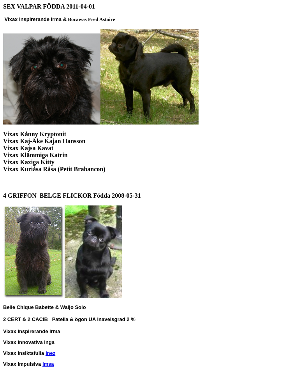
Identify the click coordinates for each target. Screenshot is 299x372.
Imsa (48, 364)
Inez (50, 353)
